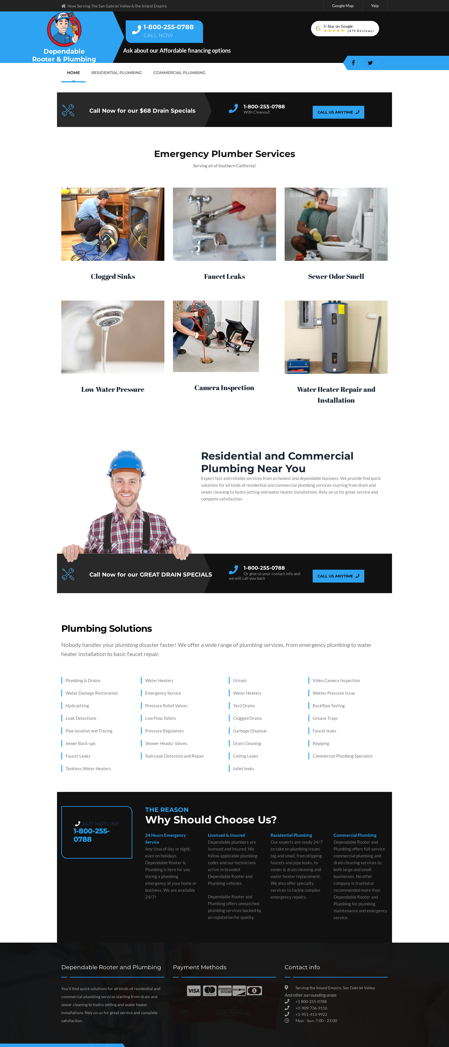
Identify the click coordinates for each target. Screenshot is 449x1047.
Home (73, 71)
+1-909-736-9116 (311, 1007)
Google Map (344, 5)
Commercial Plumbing (175, 71)
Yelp (375, 5)
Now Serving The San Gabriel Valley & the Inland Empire (114, 5)
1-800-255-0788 (264, 105)
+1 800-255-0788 (311, 1000)
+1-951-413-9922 (311, 1013)
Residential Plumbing (115, 71)
